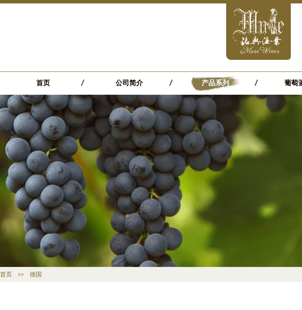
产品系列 (215, 83)
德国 (36, 274)
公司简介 (129, 83)
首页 (43, 83)
